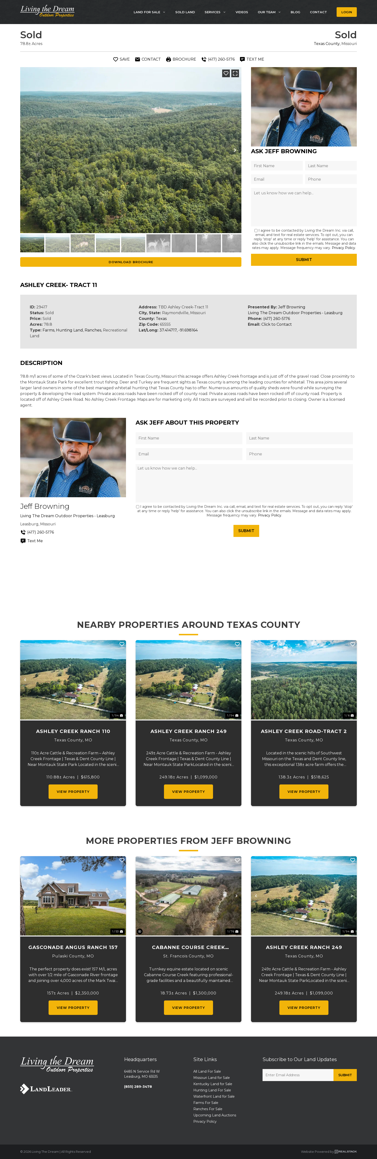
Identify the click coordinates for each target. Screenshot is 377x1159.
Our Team (272, 12)
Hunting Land (69, 330)
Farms (48, 330)
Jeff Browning (291, 307)
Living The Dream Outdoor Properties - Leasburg (295, 313)
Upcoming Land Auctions (214, 1115)
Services (218, 12)
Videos (242, 12)
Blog (295, 12)
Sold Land (185, 12)
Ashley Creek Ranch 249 (189, 731)
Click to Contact (276, 324)
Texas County (327, 43)
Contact (318, 12)
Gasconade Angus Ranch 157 (73, 947)
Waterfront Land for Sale (214, 1096)
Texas (161, 318)
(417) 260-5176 (276, 318)
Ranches (93, 330)
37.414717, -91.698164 (178, 330)
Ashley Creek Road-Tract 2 (304, 731)
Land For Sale (152, 12)
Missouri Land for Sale (211, 1078)
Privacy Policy (343, 248)
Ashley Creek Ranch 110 (73, 731)
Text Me (31, 541)
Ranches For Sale (207, 1109)
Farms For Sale (205, 1103)
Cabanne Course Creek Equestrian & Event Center (188, 947)
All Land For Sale (207, 1071)
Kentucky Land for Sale (212, 1084)
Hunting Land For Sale (212, 1090)
